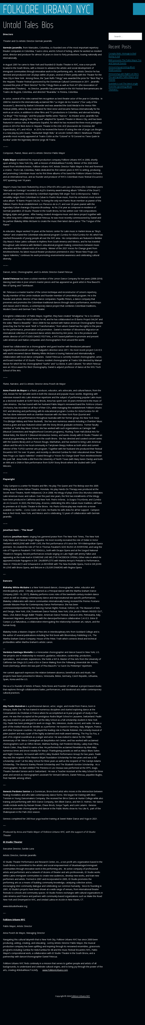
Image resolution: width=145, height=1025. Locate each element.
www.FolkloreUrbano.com (55, 970)
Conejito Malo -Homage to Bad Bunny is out (122, 55)
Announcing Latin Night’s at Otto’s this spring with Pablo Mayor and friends (124, 76)
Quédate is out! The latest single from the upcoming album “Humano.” (123, 86)
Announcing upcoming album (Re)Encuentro (122, 68)
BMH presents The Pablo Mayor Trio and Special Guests (125, 61)
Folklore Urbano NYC (46, 9)
